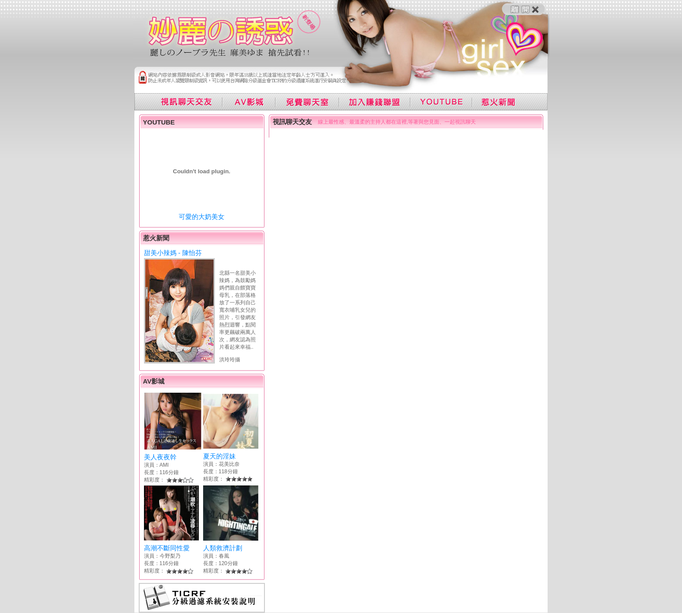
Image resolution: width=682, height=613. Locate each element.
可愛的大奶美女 (201, 216)
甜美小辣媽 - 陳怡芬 (173, 252)
